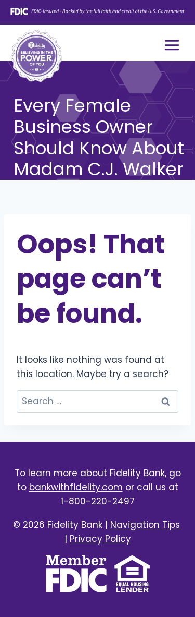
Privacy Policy (100, 539)
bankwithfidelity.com (76, 487)
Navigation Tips (146, 524)
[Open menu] (172, 44)
